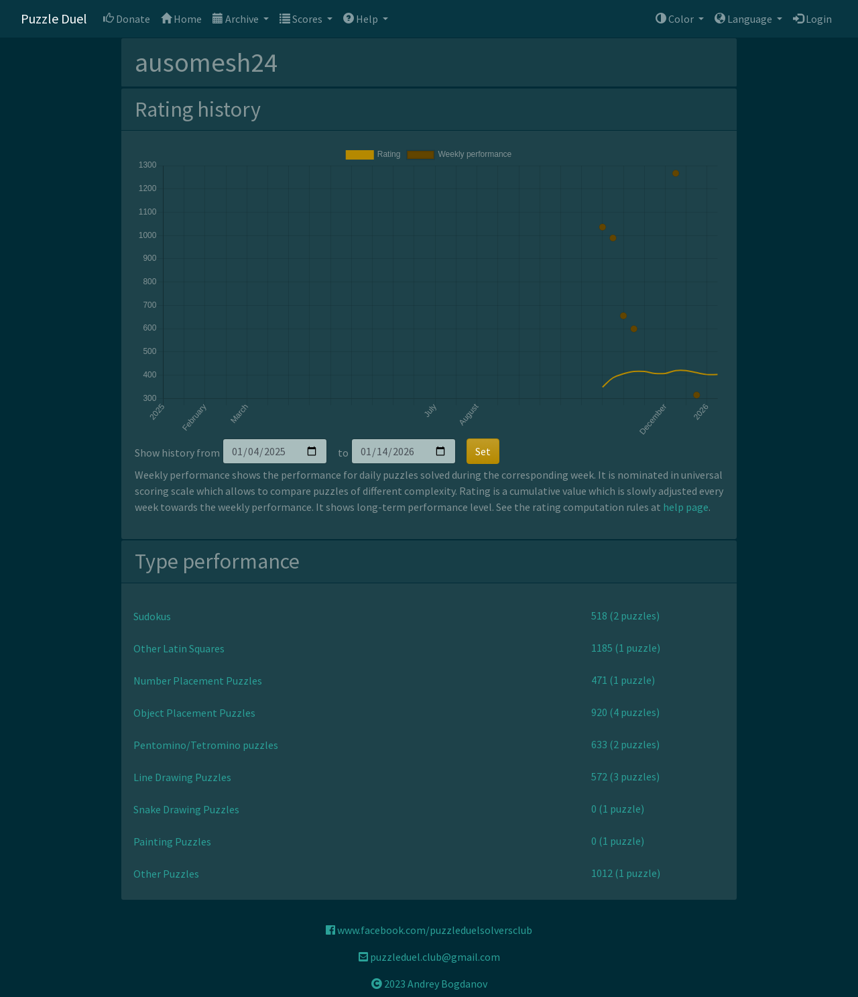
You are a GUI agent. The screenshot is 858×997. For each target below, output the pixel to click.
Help (361, 18)
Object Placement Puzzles (194, 712)
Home (181, 18)
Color (676, 18)
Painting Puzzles (172, 841)
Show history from (177, 452)
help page (686, 507)
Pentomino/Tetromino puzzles (205, 745)
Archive (236, 18)
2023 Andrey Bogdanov (429, 983)
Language (744, 18)
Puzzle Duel (54, 18)
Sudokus (152, 616)
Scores (302, 18)
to (343, 452)
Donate (126, 18)
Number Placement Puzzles (197, 680)
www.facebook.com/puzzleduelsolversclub (429, 930)
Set (483, 451)
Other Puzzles (166, 873)
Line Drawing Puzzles (182, 777)
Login (812, 18)
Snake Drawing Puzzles (186, 809)
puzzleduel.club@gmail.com (429, 956)
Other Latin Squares (179, 648)
